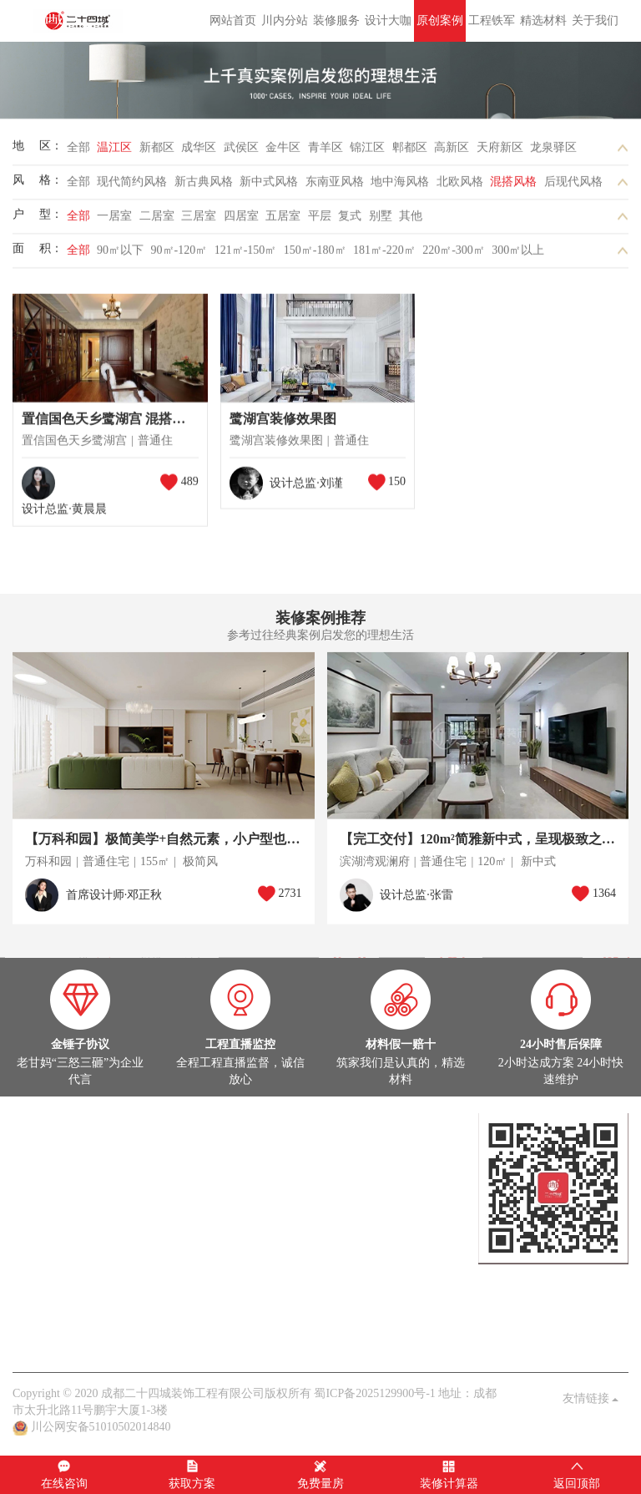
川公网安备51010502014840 (101, 1427)
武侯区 (241, 152)
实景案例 (36, 1188)
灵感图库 (135, 1188)
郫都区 (409, 152)
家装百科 (135, 1288)
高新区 (451, 152)
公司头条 (36, 1288)
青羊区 (325, 152)
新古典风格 (203, 186)
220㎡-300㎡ (453, 255)
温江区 (114, 152)
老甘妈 (30, 1338)
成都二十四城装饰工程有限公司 (80, 21)
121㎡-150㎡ (246, 255)
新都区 (156, 152)
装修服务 (336, 20)
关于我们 (595, 20)
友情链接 (591, 1398)
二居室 (156, 221)
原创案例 (439, 20)
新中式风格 (269, 186)
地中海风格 (400, 186)
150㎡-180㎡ (315, 255)
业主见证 (185, 1288)
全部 (78, 152)
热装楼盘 (36, 1238)
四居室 (241, 221)
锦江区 (367, 152)
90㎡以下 (120, 255)
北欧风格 (460, 186)
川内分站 (284, 20)
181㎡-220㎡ (384, 255)
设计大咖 (388, 20)
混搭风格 (513, 186)
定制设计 (36, 1138)
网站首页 (232, 20)
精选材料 (543, 20)
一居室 (114, 221)
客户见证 (173, 1338)
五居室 (282, 221)
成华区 (198, 152)
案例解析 (86, 1288)
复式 (349, 221)
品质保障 (123, 1338)
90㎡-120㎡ (179, 255)
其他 (410, 221)
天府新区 (500, 152)
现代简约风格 (132, 186)
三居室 (198, 221)
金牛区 (282, 152)
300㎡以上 (518, 255)
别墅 (380, 221)
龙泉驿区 (553, 152)
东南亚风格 (334, 186)
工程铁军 (491, 20)
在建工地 (86, 1188)
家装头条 (36, 1271)
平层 (319, 221)
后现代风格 (573, 186)
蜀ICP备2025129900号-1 (374, 1393)
